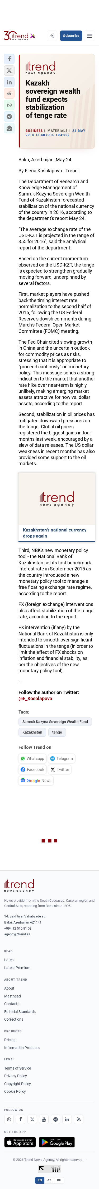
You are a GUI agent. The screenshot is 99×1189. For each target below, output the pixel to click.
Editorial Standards (20, 1012)
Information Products (22, 1048)
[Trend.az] (19, 36)
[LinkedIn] (67, 1119)
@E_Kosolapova (35, 698)
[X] (32, 1119)
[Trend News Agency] (19, 885)
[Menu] (89, 36)
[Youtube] (44, 1119)
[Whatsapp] (9, 1119)
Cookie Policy (15, 1091)
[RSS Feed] (78, 1119)
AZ (49, 1180)
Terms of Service (17, 1068)
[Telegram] (55, 1119)
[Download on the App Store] (20, 1142)
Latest (9, 960)
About (9, 988)
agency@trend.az (17, 934)
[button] (9, 59)
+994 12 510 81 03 (17, 928)
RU (59, 1180)
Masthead (12, 996)
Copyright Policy (17, 1084)
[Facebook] (20, 1119)
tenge (57, 732)
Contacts (11, 1004)
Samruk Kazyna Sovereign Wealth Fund (55, 722)
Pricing (10, 1040)
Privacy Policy (15, 1076)
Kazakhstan (32, 732)
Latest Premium (17, 968)
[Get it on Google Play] (57, 1142)
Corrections (13, 1019)
